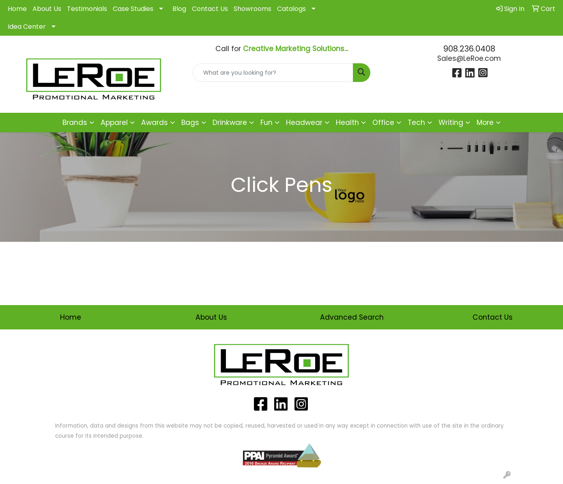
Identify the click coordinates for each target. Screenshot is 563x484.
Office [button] (383, 122)
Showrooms (252, 8)
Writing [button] (450, 122)
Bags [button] (190, 122)
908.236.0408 (469, 48)
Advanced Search (352, 317)
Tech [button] (416, 122)
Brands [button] (74, 122)
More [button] (485, 122)
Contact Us (210, 8)
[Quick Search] (273, 72)
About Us (46, 8)
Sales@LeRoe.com (469, 58)
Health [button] (347, 122)
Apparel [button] (114, 122)
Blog (179, 8)
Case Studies (133, 8)
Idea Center (27, 26)
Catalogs (291, 8)
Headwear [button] (304, 122)
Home (17, 8)
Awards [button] (154, 122)
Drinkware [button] (230, 122)
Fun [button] (266, 122)
